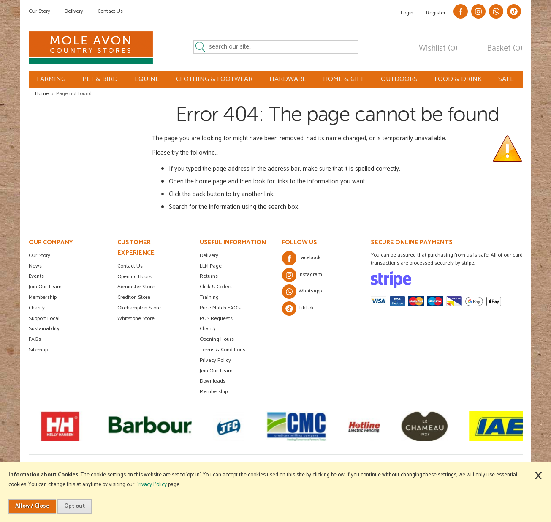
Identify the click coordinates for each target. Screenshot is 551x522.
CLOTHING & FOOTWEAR (214, 79)
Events (36, 276)
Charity (37, 307)
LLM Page (211, 266)
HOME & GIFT (343, 79)
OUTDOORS (399, 79)
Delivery (74, 11)
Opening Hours (134, 276)
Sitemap (38, 349)
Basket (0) (505, 48)
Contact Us (110, 11)
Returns (209, 276)
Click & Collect (216, 286)
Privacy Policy (215, 360)
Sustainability (44, 328)
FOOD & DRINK (458, 79)
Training (209, 297)
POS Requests (216, 318)
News (35, 266)
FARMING (51, 79)
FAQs (35, 339)
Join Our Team (45, 286)
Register (435, 12)
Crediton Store (133, 297)
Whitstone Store (136, 318)
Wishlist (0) (438, 48)
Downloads (212, 381)
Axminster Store (136, 286)
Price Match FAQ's (220, 307)
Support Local (44, 318)
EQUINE (147, 79)
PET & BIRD (100, 79)
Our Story (39, 11)
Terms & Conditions (222, 349)
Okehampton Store (139, 307)
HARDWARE (287, 79)
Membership (43, 297)
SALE (506, 79)
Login (407, 12)
